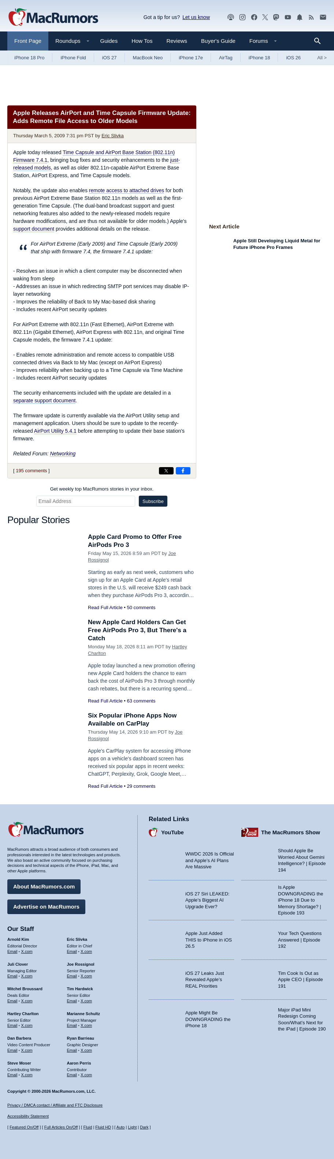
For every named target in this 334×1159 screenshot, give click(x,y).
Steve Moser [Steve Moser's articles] (19, 1063)
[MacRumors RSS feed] (311, 17)
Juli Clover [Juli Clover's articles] (17, 964)
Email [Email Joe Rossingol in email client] (72, 976)
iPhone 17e (191, 57)
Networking (62, 453)
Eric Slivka (112, 135)
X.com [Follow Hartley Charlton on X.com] (27, 1025)
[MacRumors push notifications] (299, 17)
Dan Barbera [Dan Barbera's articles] (19, 1038)
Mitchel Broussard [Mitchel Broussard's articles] (24, 989)
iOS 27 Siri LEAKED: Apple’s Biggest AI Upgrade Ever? (207, 900)
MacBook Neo (148, 57)
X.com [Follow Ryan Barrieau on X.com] (86, 1050)
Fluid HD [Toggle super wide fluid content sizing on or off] (103, 1127)
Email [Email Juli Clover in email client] (12, 976)
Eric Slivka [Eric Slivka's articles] (77, 939)
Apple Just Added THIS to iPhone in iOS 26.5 (208, 940)
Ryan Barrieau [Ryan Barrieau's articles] (80, 1038)
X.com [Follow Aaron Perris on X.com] (86, 1075)
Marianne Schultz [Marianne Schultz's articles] (83, 1013)
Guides (109, 41)
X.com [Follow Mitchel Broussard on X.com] (27, 1001)
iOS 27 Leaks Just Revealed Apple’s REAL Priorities (204, 979)
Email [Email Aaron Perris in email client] (72, 1075)
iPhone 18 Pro (29, 57)
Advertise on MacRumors (46, 906)
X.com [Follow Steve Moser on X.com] (27, 1075)
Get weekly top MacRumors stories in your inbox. (102, 489)
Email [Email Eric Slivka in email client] (72, 951)
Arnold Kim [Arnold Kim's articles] (18, 939)
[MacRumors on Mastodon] (276, 17)
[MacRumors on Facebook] (254, 17)
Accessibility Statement (28, 1116)
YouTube (172, 832)
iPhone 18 (259, 57)
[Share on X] (166, 470)
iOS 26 (293, 57)
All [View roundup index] (322, 57)
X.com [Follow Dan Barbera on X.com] (27, 1050)
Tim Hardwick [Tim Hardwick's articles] (80, 989)
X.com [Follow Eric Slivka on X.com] (86, 951)
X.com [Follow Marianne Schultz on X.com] (86, 1025)
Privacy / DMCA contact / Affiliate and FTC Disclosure (55, 1105)
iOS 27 (109, 57)
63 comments (141, 701)
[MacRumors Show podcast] (230, 17)
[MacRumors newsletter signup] (323, 17)
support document (33, 229)
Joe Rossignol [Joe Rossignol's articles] (80, 964)
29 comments (141, 786)
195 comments (31, 470)
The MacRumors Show (290, 832)
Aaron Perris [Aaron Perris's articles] (79, 1063)
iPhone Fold (73, 57)
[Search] (320, 41)
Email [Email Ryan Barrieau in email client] (72, 1050)
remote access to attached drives (126, 190)
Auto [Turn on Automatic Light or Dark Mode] (120, 1127)
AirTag (226, 57)
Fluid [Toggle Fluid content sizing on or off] (87, 1127)
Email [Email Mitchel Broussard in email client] (12, 1001)
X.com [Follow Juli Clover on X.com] (27, 976)
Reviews (176, 41)
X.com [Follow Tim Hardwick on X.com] (86, 1001)
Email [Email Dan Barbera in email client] (12, 1050)
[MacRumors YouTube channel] (288, 17)
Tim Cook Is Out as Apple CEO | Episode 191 (300, 979)
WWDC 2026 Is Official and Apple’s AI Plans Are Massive (209, 860)
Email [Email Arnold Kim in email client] (12, 951)
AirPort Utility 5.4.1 (55, 431)
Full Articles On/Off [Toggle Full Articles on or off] (61, 1127)
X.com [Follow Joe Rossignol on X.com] (86, 976)
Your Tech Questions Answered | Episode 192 (300, 940)
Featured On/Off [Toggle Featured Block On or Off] (24, 1127)
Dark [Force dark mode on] (144, 1127)
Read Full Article (105, 607)
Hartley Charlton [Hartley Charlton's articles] (23, 1013)
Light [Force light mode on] (132, 1127)
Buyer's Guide (218, 41)
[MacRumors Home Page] (53, 17)
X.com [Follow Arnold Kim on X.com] (27, 951)
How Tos (141, 41)
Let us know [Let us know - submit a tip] (196, 17)
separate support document (44, 400)
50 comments (141, 607)
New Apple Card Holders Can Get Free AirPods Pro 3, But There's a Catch (137, 630)
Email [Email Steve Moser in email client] (12, 1075)
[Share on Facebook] (183, 470)
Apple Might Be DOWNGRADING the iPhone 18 (208, 1019)
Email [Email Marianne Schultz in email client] (72, 1025)
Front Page (27, 41)
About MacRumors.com (44, 886)
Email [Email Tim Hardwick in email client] (72, 1001)
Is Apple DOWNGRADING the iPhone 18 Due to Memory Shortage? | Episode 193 (300, 900)
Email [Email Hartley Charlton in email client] (12, 1025)
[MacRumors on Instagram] (242, 17)
